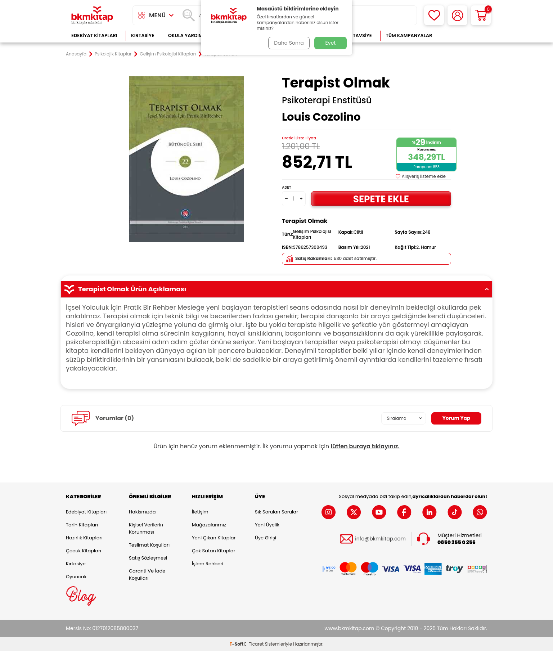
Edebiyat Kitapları (94, 35)
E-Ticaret (254, 644)
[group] (186, 159)
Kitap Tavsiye (355, 35)
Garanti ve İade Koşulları (147, 574)
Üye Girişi (265, 537)
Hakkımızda (142, 511)
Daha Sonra (288, 42)
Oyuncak (76, 576)
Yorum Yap (455, 418)
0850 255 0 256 (456, 542)
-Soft (237, 644)
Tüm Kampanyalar (409, 35)
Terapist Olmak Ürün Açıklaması (276, 289)
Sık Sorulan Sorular (276, 511)
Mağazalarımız (209, 524)
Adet (286, 187)
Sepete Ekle (381, 198)
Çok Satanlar (464, 35)
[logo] (92, 15)
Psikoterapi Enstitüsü (327, 100)
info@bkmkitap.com (380, 538)
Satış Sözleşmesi (148, 558)
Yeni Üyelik (267, 524)
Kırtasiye (142, 35)
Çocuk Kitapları (83, 550)
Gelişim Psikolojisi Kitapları (168, 54)
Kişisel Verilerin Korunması (146, 528)
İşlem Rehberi (207, 563)
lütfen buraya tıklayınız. (365, 446)
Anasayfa (76, 54)
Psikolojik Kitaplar (113, 54)
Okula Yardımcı (188, 35)
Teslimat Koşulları (149, 545)
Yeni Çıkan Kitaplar (213, 537)
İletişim (200, 511)
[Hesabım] (457, 15)
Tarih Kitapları (82, 524)
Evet (330, 42)
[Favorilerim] (434, 15)
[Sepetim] (481, 15)
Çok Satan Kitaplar (213, 550)
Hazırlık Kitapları (84, 537)
